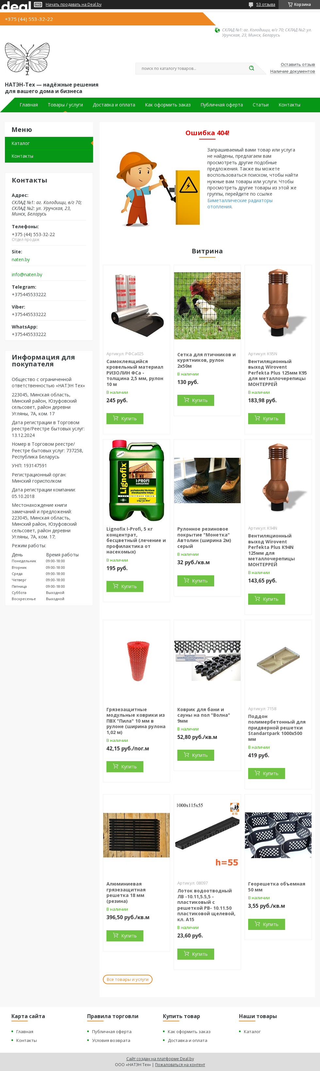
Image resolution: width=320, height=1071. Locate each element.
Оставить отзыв (298, 64)
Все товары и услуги (128, 979)
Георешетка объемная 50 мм (276, 887)
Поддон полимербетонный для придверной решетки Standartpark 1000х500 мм (277, 727)
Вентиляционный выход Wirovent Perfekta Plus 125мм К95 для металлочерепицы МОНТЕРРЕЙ (277, 372)
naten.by (21, 260)
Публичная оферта (221, 105)
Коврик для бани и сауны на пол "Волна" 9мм (203, 715)
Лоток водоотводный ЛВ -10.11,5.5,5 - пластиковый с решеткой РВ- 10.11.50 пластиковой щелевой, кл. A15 (206, 904)
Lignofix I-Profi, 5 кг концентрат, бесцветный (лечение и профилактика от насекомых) (136, 540)
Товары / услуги (65, 105)
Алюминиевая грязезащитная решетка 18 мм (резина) (126, 892)
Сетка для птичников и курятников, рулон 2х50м (206, 360)
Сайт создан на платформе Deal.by (160, 1059)
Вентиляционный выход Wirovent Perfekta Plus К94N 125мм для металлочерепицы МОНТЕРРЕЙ (271, 550)
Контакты (289, 105)
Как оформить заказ (168, 105)
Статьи (261, 105)
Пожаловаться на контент (180, 1064)
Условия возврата (111, 1040)
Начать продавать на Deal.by (74, 4)
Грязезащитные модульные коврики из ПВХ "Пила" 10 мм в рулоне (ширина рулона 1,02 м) (136, 720)
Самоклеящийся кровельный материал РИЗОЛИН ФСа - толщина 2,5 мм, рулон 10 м (134, 372)
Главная (29, 105)
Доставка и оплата (114, 105)
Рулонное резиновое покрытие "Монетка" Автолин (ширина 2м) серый (204, 537)
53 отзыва (265, 4)
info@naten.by (27, 275)
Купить (129, 418)
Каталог (20, 143)
